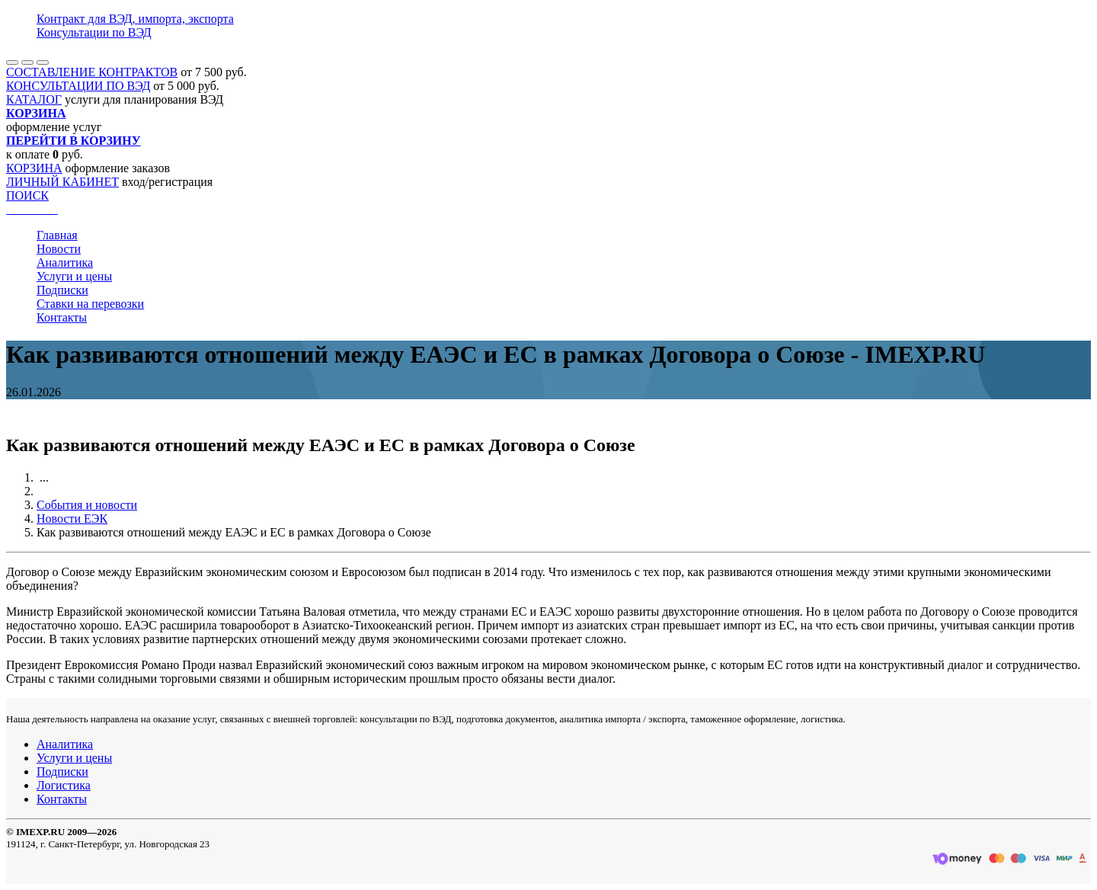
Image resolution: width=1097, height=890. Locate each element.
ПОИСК (27, 195)
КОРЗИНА (34, 168)
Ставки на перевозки (90, 303)
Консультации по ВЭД (94, 32)
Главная (57, 235)
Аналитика (65, 262)
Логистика (64, 785)
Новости (59, 248)
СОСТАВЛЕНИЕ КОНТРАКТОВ (92, 72)
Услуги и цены (74, 276)
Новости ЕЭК (72, 518)
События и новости (87, 504)
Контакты (62, 317)
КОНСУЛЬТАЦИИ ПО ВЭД (78, 85)
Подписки (62, 289)
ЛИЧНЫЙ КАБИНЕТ (62, 181)
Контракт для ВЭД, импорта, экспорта (135, 18)
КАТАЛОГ (34, 99)
